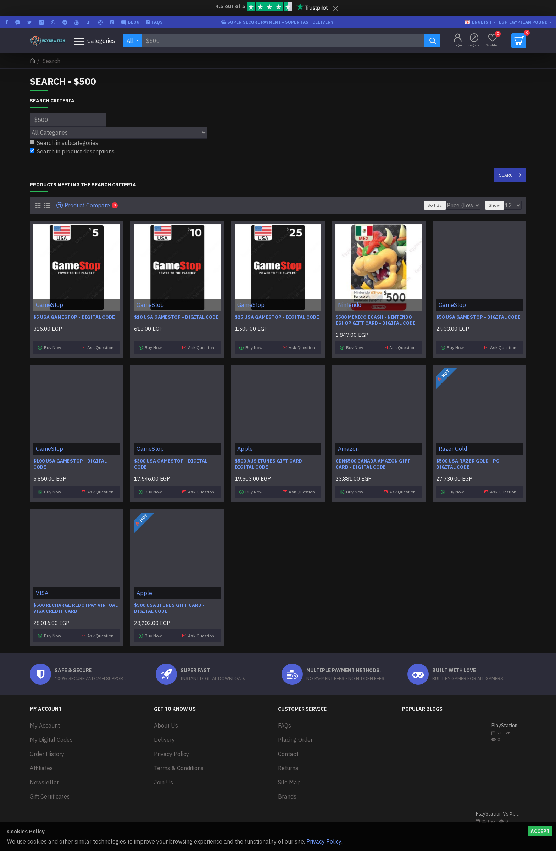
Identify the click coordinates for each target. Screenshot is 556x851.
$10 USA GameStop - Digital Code (176, 317)
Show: (498, 205)
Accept (540, 831)
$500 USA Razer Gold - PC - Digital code (469, 461)
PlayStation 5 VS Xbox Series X (506, 717)
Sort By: (431, 205)
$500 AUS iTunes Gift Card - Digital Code (270, 461)
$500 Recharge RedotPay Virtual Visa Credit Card (75, 602)
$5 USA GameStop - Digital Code (74, 317)
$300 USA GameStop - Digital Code (170, 461)
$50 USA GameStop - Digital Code (478, 317)
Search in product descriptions (72, 151)
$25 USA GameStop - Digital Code (277, 317)
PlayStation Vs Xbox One (499, 805)
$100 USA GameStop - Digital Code (70, 461)
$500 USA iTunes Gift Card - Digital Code (169, 602)
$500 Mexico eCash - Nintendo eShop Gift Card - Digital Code (375, 320)
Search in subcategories (64, 142)
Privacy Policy (323, 841)
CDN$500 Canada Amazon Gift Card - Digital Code (373, 461)
